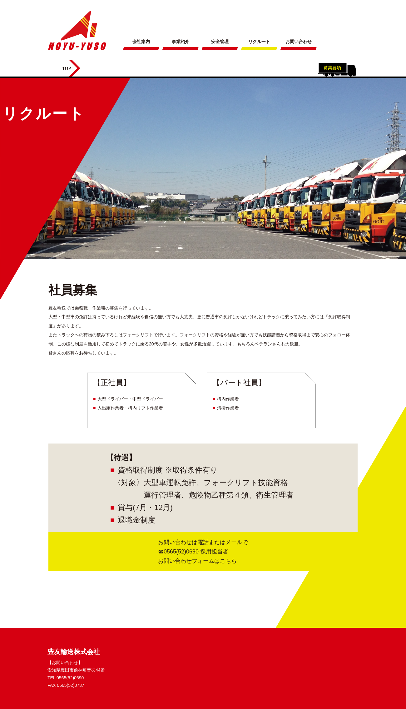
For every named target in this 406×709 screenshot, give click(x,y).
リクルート (259, 41)
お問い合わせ (298, 41)
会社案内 (141, 41)
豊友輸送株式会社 (73, 652)
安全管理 (220, 41)
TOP (66, 68)
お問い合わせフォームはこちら (197, 561)
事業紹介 (180, 41)
